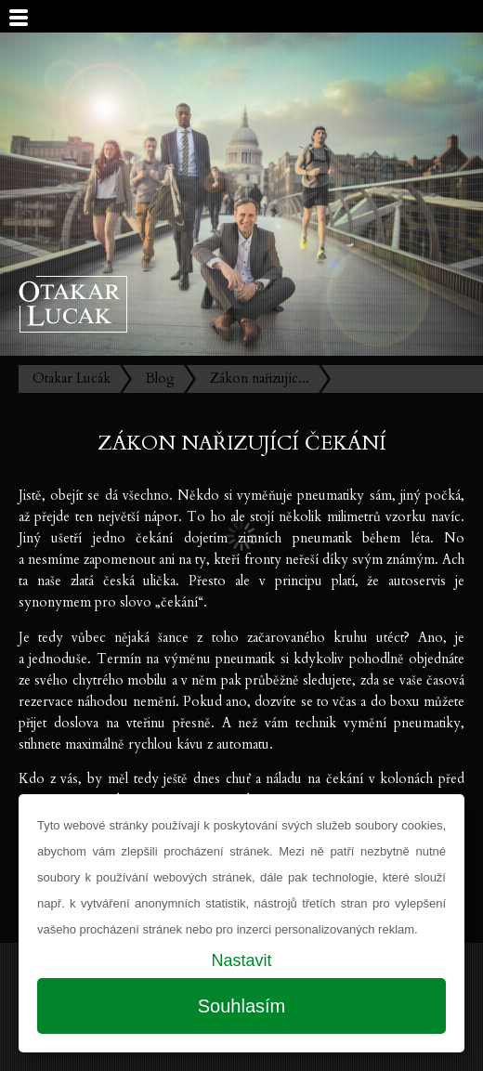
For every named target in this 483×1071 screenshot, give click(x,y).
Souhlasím (242, 1006)
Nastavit (241, 960)
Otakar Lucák (72, 378)
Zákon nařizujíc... (259, 378)
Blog (160, 378)
